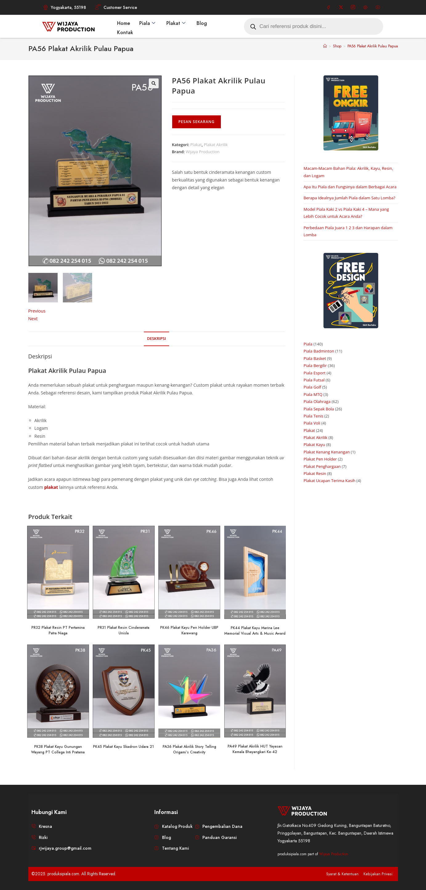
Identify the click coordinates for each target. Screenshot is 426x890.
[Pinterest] (365, 7)
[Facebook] (328, 7)
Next (33, 318)
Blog (202, 22)
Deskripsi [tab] (156, 338)
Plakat (175, 22)
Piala (147, 22)
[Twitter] (341, 7)
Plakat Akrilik (216, 144)
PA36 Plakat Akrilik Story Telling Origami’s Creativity (189, 749)
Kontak (125, 31)
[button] (154, 83)
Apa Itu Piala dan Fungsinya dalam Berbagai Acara (350, 187)
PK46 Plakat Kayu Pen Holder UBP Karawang (189, 630)
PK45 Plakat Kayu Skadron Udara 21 (123, 746)
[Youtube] (377, 7)
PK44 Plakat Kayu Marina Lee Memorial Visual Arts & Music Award (255, 630)
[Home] (325, 46)
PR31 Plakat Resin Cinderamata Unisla (123, 630)
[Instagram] (353, 7)
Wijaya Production (203, 151)
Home (123, 22)
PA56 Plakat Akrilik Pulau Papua (372, 46)
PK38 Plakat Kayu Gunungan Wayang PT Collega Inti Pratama (58, 749)
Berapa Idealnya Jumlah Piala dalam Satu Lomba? (350, 198)
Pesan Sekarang (196, 121)
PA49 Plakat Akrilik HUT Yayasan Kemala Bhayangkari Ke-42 (255, 749)
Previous (37, 310)
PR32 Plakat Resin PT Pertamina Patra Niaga (58, 630)
